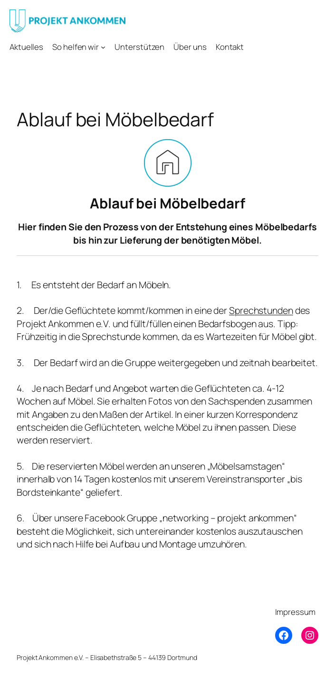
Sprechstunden (261, 310)
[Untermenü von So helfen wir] (103, 47)
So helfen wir (75, 46)
